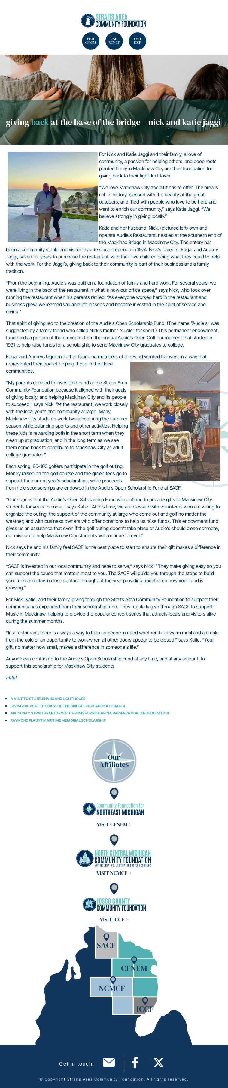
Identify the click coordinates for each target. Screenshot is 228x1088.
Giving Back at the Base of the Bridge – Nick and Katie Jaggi (68, 706)
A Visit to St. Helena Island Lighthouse (48, 698)
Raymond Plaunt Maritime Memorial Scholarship (58, 720)
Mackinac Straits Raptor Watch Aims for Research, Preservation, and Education (90, 713)
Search (12, 12)
